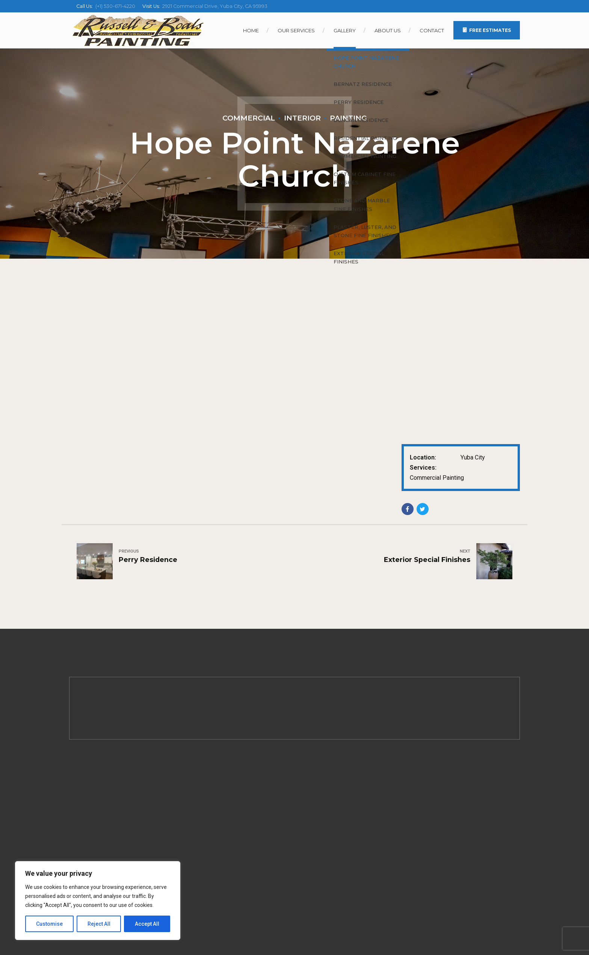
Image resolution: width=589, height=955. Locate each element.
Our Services (296, 30)
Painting (348, 117)
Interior (302, 117)
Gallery (345, 30)
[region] (97, 900)
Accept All (147, 924)
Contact (432, 30)
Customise (49, 924)
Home (251, 30)
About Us (388, 30)
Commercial (248, 117)
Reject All (99, 924)
